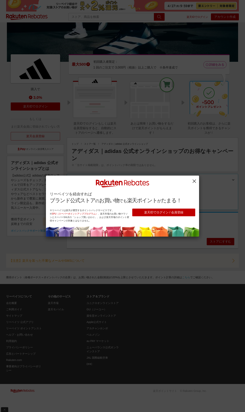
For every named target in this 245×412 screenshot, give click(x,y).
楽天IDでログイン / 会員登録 (163, 212)
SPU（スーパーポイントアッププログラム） (75, 213)
